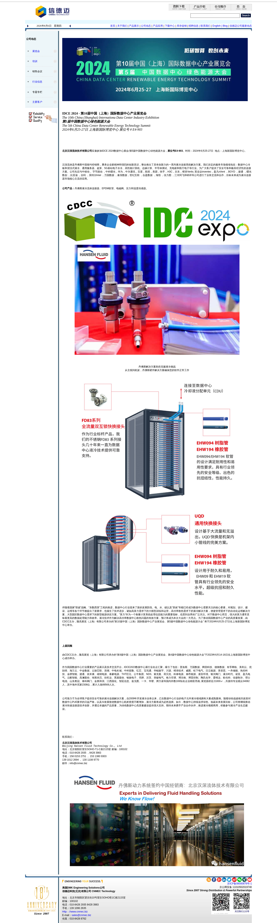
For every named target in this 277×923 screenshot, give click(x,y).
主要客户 (37, 101)
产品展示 (133, 25)
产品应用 (158, 25)
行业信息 (37, 81)
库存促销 (182, 25)
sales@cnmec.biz (81, 915)
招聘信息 (193, 25)
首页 (112, 25)
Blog (225, 25)
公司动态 (146, 25)
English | (217, 25)
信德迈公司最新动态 (241, 25)
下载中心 (170, 25)
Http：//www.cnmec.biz (75, 911)
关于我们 (122, 25)
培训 (34, 61)
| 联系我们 (204, 25)
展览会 (36, 51)
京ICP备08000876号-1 (239, 883)
